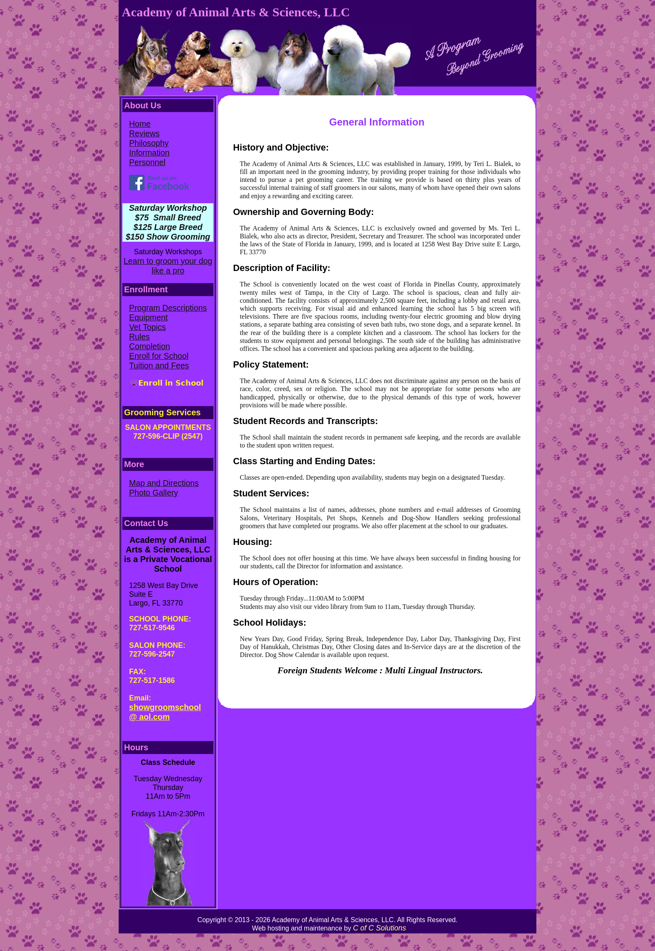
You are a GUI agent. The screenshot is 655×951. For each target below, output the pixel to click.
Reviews (144, 133)
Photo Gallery (153, 492)
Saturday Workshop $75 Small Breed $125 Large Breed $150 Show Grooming (168, 222)
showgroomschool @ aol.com (165, 712)
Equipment (148, 317)
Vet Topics (147, 327)
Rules (139, 336)
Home (140, 123)
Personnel (147, 162)
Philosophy (149, 143)
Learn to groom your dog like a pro (168, 265)
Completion (149, 346)
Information (149, 152)
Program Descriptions (168, 307)
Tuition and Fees (159, 365)
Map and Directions (164, 483)
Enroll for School (158, 355)
